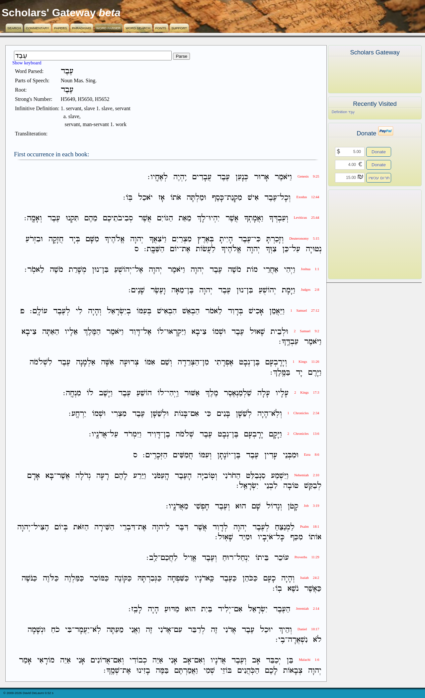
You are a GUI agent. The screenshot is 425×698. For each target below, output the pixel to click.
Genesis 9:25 (308, 176)
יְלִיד (224, 609)
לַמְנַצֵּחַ (285, 527)
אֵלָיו (71, 332)
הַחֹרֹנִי (231, 476)
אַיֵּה (157, 661)
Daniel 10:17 (308, 629)
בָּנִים (223, 414)
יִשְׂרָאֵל (258, 609)
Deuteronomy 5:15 (304, 238)
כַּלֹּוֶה (51, 579)
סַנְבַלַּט (255, 476)
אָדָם (33, 476)
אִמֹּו (149, 362)
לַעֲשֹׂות (205, 249)
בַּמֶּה (162, 670)
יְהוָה (136, 239)
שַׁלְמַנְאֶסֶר (238, 393)
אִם (195, 414)
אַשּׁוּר (192, 393)
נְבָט (244, 362)
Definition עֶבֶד (343, 112)
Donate (379, 151)
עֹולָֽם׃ (38, 311)
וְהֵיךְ (285, 630)
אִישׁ (253, 198)
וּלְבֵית (279, 332)
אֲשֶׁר (231, 218)
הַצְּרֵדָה (188, 362)
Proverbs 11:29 (307, 557)
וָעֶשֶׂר (158, 290)
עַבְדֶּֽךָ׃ (288, 342)
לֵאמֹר (213, 311)
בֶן (166, 434)
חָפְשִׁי (201, 507)
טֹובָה (290, 486)
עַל (296, 249)
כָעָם (269, 579)
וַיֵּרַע (139, 476)
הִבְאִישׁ (167, 311)
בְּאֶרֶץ (205, 239)
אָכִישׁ (256, 311)
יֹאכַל (145, 198)
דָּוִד (134, 332)
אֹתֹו (175, 198)
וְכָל (285, 198)
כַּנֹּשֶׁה (29, 579)
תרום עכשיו (379, 177)
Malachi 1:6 (309, 659)
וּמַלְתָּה (196, 198)
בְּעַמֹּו (143, 311)
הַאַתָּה (50, 332)
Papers (60, 28)
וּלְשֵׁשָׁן (159, 414)
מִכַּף (296, 537)
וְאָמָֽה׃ (33, 218)
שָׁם (256, 507)
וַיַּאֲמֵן (277, 311)
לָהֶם (121, 476)
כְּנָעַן (241, 177)
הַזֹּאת (81, 527)
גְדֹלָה (83, 476)
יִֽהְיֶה (180, 177)
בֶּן (190, 290)
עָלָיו (282, 393)
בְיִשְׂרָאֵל (119, 311)
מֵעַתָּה (115, 630)
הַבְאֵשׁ (191, 311)
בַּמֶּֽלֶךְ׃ (280, 372)
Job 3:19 (311, 505)
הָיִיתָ (226, 239)
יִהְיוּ (214, 218)
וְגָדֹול (274, 507)
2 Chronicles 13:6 (303, 433)
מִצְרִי (119, 414)
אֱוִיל (189, 558)
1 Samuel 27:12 (304, 310)
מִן (205, 362)
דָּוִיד (153, 434)
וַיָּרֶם (314, 372)
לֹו (160, 332)
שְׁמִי (209, 670)
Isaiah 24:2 (309, 578)
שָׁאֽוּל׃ (224, 537)
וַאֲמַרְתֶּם (186, 670)
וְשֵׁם (166, 362)
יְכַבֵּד (273, 661)
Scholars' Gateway (49, 13)
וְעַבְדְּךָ (278, 218)
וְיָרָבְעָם (276, 362)
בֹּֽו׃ (127, 198)
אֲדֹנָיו (218, 661)
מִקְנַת (234, 198)
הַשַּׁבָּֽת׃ (154, 249)
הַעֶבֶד (281, 609)
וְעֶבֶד (222, 507)
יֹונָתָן (224, 455)
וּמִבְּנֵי (290, 455)
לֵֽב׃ (152, 558)
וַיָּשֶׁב (106, 393)
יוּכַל (266, 630)
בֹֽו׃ (277, 588)
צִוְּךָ (271, 249)
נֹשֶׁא (293, 588)
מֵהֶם (90, 218)
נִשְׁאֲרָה (297, 640)
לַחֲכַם (169, 558)
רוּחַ (227, 558)
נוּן (95, 270)
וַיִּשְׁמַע (280, 476)
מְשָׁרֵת (77, 270)
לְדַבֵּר (196, 630)
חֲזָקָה (55, 239)
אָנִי (173, 661)
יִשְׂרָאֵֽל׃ (247, 486)
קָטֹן (293, 507)
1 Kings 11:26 (306, 361)
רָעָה (102, 476)
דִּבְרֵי (127, 527)
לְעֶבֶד (61, 311)
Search (14, 28)
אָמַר (25, 661)
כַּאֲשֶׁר (312, 588)
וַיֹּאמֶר (283, 177)
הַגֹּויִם (165, 218)
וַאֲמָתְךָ (253, 218)
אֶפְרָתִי (223, 362)
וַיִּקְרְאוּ (176, 332)
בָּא (49, 476)
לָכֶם (271, 670)
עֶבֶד (223, 177)
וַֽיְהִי (173, 393)
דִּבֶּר (181, 527)
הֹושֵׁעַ (144, 393)
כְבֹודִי (138, 661)
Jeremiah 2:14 (307, 608)
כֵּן (285, 249)
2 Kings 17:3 (306, 392)
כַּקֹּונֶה (123, 579)
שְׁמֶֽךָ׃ (112, 670)
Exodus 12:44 (307, 197)
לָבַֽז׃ (135, 609)
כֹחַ (55, 630)
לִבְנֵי (271, 486)
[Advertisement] (365, 234)
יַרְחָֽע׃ (77, 414)
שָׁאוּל (257, 332)
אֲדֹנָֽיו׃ (98, 434)
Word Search (138, 28)
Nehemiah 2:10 (306, 475)
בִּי (68, 630)
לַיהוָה (161, 527)
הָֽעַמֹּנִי (160, 476)
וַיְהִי (289, 270)
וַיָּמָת (288, 290)
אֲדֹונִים (100, 661)
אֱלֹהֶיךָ (115, 239)
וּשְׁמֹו (219, 332)
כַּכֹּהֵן (250, 579)
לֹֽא (97, 630)
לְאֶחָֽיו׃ (158, 177)
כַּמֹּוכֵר (99, 579)
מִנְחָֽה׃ (72, 393)
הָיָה (262, 414)
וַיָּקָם (275, 434)
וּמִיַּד (245, 537)
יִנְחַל (243, 558)
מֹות (252, 270)
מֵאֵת (185, 218)
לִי (79, 311)
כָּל (280, 537)
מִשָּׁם (92, 239)
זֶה (214, 630)
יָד (299, 372)
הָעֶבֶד (183, 476)
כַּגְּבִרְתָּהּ (149, 579)
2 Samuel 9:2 (306, 331)
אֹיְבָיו (265, 537)
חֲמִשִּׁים (183, 455)
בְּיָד (74, 239)
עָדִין (270, 455)
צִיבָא (199, 332)
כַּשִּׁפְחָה (178, 579)
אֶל (139, 270)
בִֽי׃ (280, 640)
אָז (161, 198)
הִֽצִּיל (41, 527)
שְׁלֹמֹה (185, 434)
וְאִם (199, 661)
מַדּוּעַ (171, 609)
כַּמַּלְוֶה (74, 579)
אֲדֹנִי (229, 630)
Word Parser (108, 28)
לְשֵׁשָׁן (244, 414)
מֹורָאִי (45, 661)
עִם (178, 630)
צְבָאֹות (292, 670)
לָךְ (201, 218)
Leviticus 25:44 (306, 217)
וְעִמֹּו (205, 455)
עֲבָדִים (202, 177)
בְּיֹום (61, 527)
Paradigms (81, 28)
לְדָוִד (220, 527)
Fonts (160, 28)
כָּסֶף (218, 198)
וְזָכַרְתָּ (275, 239)
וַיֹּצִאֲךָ (157, 239)
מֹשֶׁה (234, 270)
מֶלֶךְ (211, 393)
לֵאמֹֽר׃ (34, 270)
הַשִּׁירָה (104, 527)
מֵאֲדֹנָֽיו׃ (177, 507)
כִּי (257, 239)
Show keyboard (27, 62)
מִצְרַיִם (182, 239)
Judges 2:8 (310, 289)
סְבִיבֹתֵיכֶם (118, 218)
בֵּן (290, 661)
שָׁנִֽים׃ (136, 290)
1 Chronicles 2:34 (303, 413)
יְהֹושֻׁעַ (123, 270)
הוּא (240, 507)
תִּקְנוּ (72, 218)
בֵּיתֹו (262, 558)
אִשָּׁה (107, 362)
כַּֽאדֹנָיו (204, 579)
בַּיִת (206, 609)
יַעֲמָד (82, 630)
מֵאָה (177, 290)
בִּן (105, 270)
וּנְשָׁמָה (36, 630)
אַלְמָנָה (85, 362)
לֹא (317, 640)
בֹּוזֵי (226, 670)
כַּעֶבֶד (228, 579)
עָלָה (263, 393)
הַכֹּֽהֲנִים (248, 670)
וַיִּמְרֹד (132, 434)
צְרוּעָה (129, 362)
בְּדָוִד (235, 311)
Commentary (37, 28)
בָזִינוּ (143, 670)
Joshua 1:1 (310, 269)
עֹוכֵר (281, 558)
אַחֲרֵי (270, 270)
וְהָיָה (94, 311)
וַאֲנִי (134, 630)
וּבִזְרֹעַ (34, 239)
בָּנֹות (181, 414)
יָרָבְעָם (253, 434)
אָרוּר (261, 177)
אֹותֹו (314, 537)
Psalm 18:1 (309, 526)
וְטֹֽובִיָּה (207, 476)
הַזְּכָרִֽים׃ (155, 455)
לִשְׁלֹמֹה (41, 362)
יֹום (174, 249)
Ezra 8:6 (311, 454)
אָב (256, 661)
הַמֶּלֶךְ (92, 332)
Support (179, 28)
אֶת (186, 249)
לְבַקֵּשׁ (312, 486)
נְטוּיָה (313, 249)
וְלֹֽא (276, 414)
